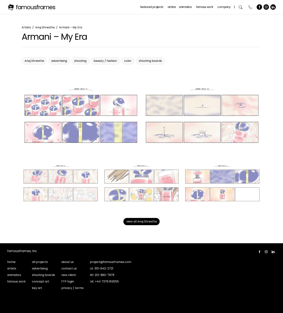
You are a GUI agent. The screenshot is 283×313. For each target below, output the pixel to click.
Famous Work (204, 7)
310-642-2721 (103, 268)
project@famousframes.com (110, 262)
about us (67, 262)
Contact (250, 7)
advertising (40, 268)
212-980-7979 (104, 275)
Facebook (259, 7)
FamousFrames (35, 7)
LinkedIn (273, 7)
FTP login (67, 281)
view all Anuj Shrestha (141, 221)
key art (37, 288)
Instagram (266, 7)
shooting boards (43, 275)
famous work (16, 281)
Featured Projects (151, 7)
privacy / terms (72, 288)
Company (223, 7)
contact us (69, 268)
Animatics (185, 7)
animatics (14, 275)
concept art (40, 281)
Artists (172, 7)
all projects (40, 262)
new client (68, 275)
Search (241, 7)
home (11, 262)
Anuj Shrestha (45, 27)
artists (11, 268)
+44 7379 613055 (107, 281)
